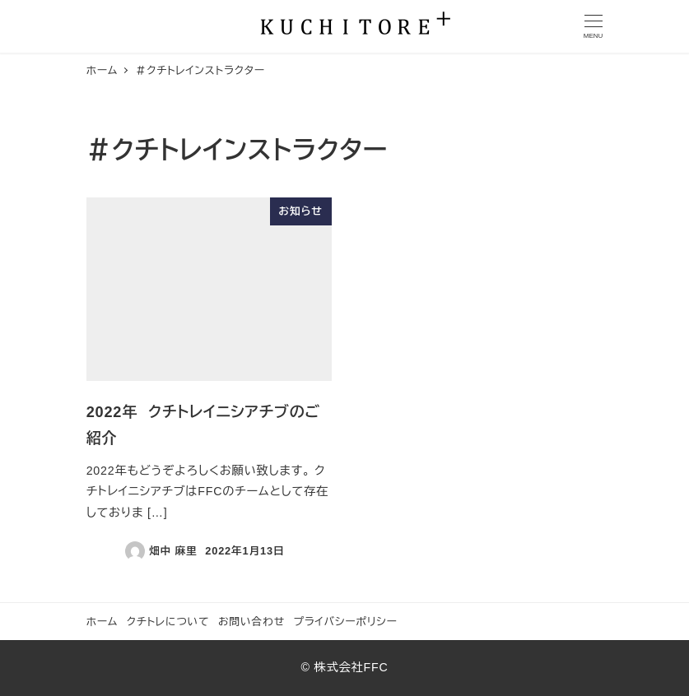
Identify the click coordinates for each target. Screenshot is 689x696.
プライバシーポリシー (346, 621)
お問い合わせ (251, 621)
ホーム (102, 621)
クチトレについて (168, 621)
